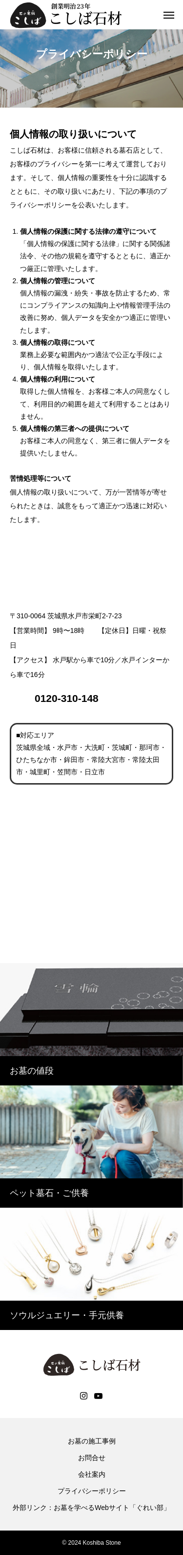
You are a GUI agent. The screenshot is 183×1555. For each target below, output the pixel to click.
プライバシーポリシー (92, 1490)
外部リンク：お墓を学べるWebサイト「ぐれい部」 (91, 1507)
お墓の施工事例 (92, 1441)
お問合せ (91, 1457)
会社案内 (91, 1474)
